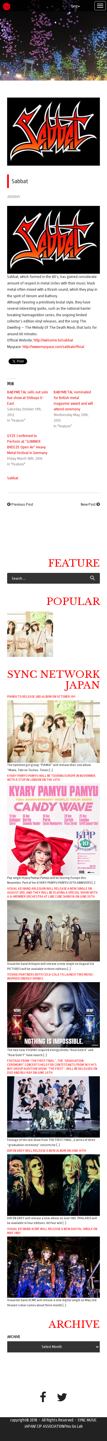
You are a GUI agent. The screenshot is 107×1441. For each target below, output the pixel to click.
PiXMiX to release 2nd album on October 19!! (41, 697)
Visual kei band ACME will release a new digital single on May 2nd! (52, 1231)
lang (75, 6)
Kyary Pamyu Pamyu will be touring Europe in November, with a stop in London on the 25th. (51, 778)
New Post (88, 504)
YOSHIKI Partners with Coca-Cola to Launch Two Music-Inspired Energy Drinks (50, 976)
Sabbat (12, 478)
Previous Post (22, 504)
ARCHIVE (13, 1337)
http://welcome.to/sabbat (53, 340)
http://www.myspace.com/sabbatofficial (53, 347)
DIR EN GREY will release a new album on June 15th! (46, 1151)
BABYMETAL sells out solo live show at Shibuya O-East (27, 398)
